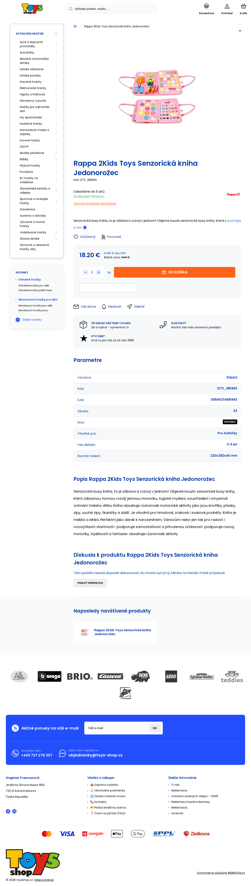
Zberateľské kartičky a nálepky (35, 191)
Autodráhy (27, 52)
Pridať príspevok (90, 582)
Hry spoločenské (31, 117)
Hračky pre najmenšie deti (34, 109)
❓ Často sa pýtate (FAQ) (108, 813)
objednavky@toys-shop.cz (95, 755)
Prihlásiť (155, 728)
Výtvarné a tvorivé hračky (32, 224)
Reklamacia (179, 808)
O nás (175, 785)
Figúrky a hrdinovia (32, 94)
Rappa (232, 377)
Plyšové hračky (30, 165)
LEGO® (24, 147)
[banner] (32, 9)
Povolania (26, 172)
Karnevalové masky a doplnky (34, 132)
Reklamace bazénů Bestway (190, 802)
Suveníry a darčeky (33, 216)
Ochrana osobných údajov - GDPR (194, 796)
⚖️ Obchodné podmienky (107, 790)
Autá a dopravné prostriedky (31, 44)
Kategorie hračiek (30, 34)
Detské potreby (30, 75)
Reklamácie (179, 790)
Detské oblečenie (32, 69)
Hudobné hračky (31, 124)
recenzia (177, 813)
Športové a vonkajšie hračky (34, 201)
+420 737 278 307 (36, 755)
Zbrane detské (29, 239)
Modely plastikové (32, 153)
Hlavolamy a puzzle (33, 101)
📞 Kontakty (98, 802)
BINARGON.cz (236, 873)
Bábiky (24, 159)
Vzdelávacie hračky (33, 232)
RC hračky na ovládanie (29, 180)
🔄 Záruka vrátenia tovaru (108, 796)
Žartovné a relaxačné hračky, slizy (34, 247)
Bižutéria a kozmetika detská (34, 61)
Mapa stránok (44, 880)
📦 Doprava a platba (104, 785)
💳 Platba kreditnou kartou (108, 808)
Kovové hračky (30, 140)
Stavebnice (27, 209)
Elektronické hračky (33, 88)
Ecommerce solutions (212, 873)
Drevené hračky (30, 82)
